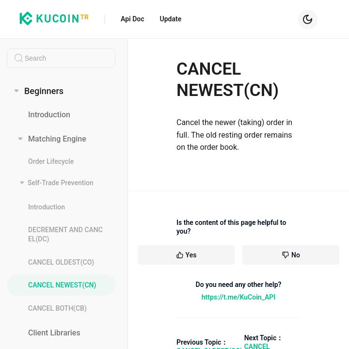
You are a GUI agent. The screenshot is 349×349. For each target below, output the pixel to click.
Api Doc (132, 19)
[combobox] (61, 58)
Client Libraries (54, 332)
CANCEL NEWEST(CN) (62, 285)
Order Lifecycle (51, 162)
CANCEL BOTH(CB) (57, 308)
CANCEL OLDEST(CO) (61, 262)
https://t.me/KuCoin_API (239, 297)
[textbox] (61, 58)
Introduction (49, 115)
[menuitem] (61, 115)
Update (171, 19)
